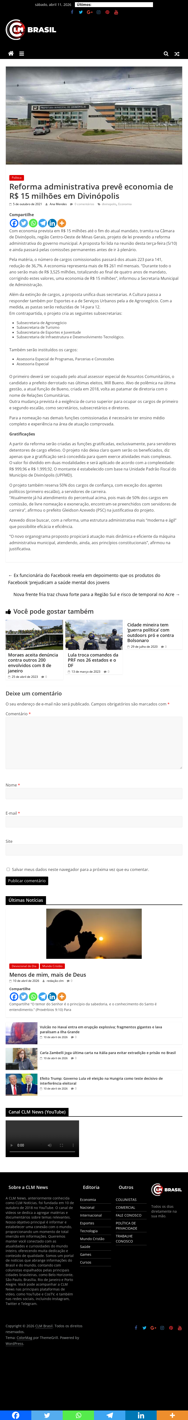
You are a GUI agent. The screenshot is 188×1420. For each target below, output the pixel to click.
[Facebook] (14, 223)
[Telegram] (42, 223)
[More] (62, 223)
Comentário (18, 713)
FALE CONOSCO (128, 1215)
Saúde (85, 1246)
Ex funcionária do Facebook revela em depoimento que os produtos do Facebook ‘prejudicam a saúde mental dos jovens (84, 578)
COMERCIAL (125, 1207)
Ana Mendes (59, 204)
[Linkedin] (52, 223)
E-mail (13, 813)
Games (85, 1254)
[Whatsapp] (33, 223)
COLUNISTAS (126, 1199)
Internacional (91, 1215)
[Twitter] (23, 223)
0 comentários (82, 204)
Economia (125, 204)
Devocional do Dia (24, 966)
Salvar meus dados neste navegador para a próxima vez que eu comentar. (80, 869)
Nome (13, 785)
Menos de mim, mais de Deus (47, 974)
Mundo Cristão (52, 966)
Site (9, 841)
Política (17, 178)
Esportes (87, 1223)
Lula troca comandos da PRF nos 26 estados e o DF (93, 660)
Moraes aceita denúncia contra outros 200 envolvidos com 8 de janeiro (33, 663)
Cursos (85, 1262)
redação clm (55, 981)
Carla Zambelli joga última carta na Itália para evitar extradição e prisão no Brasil (108, 1052)
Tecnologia (89, 1231)
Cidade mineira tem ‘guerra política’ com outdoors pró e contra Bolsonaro (150, 633)
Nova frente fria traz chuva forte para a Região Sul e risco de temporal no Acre (96, 594)
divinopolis (109, 204)
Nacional (87, 1207)
